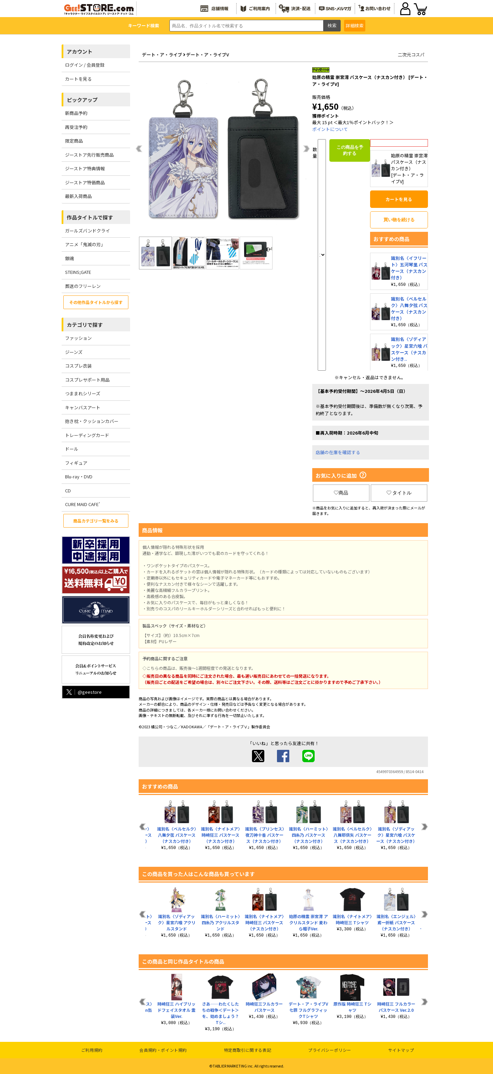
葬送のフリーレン (83, 286)
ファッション (78, 338)
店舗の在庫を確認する (338, 452)
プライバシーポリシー (329, 1050)
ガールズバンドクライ (87, 230)
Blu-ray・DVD (78, 476)
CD (68, 490)
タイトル (399, 492)
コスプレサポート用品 (87, 379)
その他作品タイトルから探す (96, 302)
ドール (71, 449)
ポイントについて (330, 129)
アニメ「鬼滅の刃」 (85, 244)
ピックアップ (82, 99)
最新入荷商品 (78, 196)
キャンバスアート (82, 407)
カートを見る (78, 79)
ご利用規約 (92, 1050)
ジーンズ (74, 352)
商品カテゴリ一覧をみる (95, 520)
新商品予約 (76, 113)
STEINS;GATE (78, 272)
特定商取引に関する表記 (247, 1050)
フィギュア (76, 463)
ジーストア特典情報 (85, 168)
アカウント (79, 51)
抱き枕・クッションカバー (91, 421)
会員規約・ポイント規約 (163, 1050)
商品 (341, 492)
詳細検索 (355, 25)
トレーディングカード (87, 435)
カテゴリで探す (85, 324)
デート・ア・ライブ (162, 54)
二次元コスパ (411, 54)
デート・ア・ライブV (207, 54)
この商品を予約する (350, 150)
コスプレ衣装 (78, 365)
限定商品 (74, 140)
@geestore (83, 692)
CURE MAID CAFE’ (82, 504)
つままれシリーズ (82, 393)
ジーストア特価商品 (85, 182)
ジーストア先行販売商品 (89, 154)
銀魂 (69, 258)
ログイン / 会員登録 (84, 65)
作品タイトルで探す (90, 217)
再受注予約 (76, 127)
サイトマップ (401, 1050)
